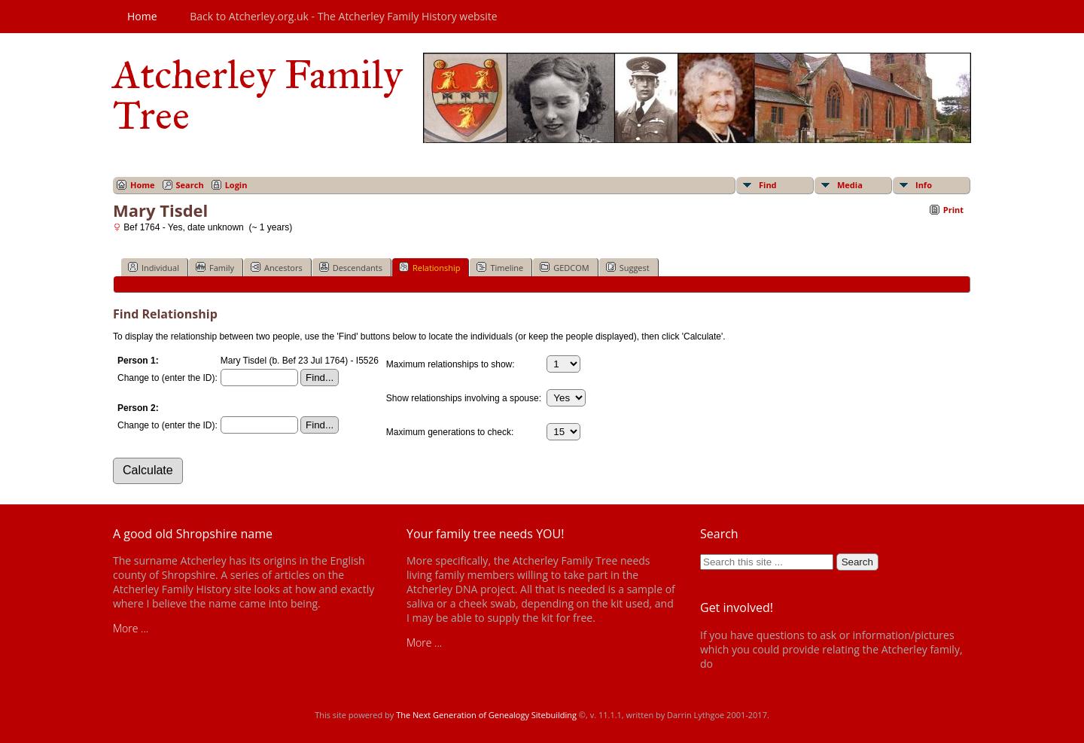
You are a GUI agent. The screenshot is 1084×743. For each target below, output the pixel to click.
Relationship (429, 267)
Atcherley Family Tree (258, 95)
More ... (130, 628)
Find (768, 184)
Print (953, 209)
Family (215, 267)
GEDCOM (564, 267)
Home (142, 16)
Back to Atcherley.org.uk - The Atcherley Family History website (343, 16)
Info (923, 184)
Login (236, 184)
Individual (153, 267)
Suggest (628, 267)
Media (850, 184)
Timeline (500, 267)
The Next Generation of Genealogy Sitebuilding (486, 714)
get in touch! (745, 663)
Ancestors (277, 267)
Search (190, 184)
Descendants (350, 267)
